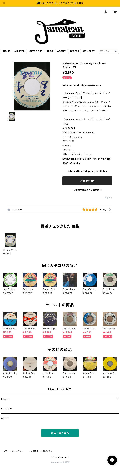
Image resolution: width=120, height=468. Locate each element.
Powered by (60, 462)
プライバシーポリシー (14, 451)
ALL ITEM (19, 51)
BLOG (50, 51)
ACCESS (74, 51)
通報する (108, 198)
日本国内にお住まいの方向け (87, 190)
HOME (6, 51)
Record (5, 399)
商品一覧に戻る (60, 433)
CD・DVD (6, 408)
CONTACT (89, 51)
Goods (5, 418)
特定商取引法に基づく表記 (41, 451)
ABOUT (61, 51)
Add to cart (87, 180)
